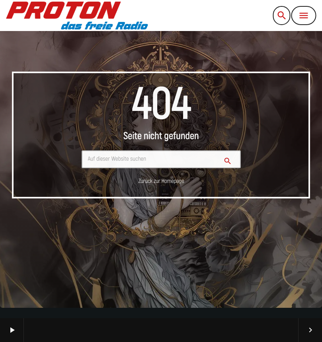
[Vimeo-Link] (77, 15)
